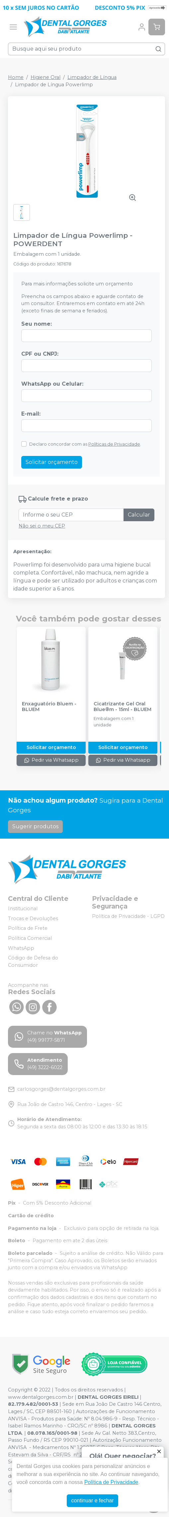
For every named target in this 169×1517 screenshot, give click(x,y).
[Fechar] (159, 1451)
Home (16, 77)
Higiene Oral (45, 77)
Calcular (139, 515)
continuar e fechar (92, 1500)
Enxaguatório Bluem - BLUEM (49, 706)
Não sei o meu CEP (42, 526)
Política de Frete (27, 929)
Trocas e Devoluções (33, 919)
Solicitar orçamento (52, 462)
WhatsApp (21, 948)
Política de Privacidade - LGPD (128, 916)
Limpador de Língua (92, 77)
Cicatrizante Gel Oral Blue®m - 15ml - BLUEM (122, 706)
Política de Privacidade (111, 1482)
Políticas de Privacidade (114, 444)
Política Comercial (30, 938)
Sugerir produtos (35, 826)
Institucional (23, 909)
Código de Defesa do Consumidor (33, 961)
